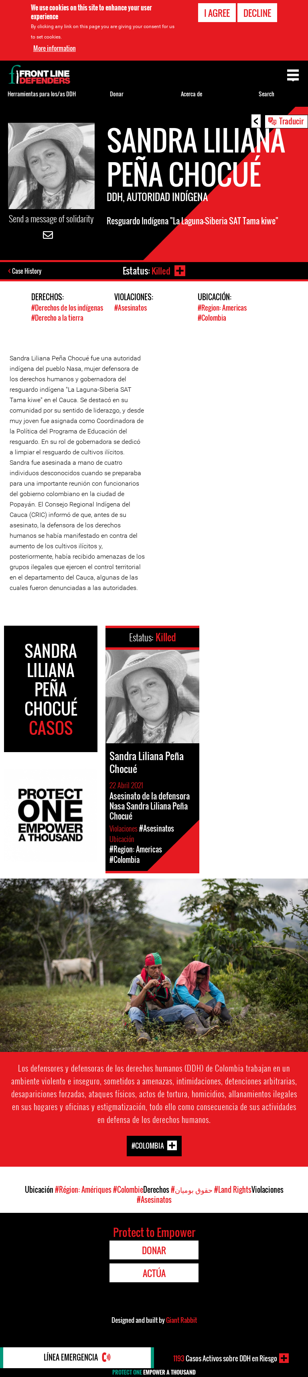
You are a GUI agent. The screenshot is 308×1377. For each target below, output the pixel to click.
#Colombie (128, 1189)
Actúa (154, 1272)
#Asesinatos (130, 308)
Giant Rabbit (181, 1319)
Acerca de (191, 93)
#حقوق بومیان (192, 1189)
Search (266, 93)
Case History (27, 271)
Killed (160, 270)
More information (54, 48)
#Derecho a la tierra (57, 318)
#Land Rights (232, 1189)
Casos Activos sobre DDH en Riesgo (225, 1358)
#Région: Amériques (83, 1189)
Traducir (291, 120)
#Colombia (212, 318)
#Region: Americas (222, 308)
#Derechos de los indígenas (67, 308)
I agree (217, 12)
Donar (117, 93)
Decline (257, 12)
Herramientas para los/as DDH (42, 93)
